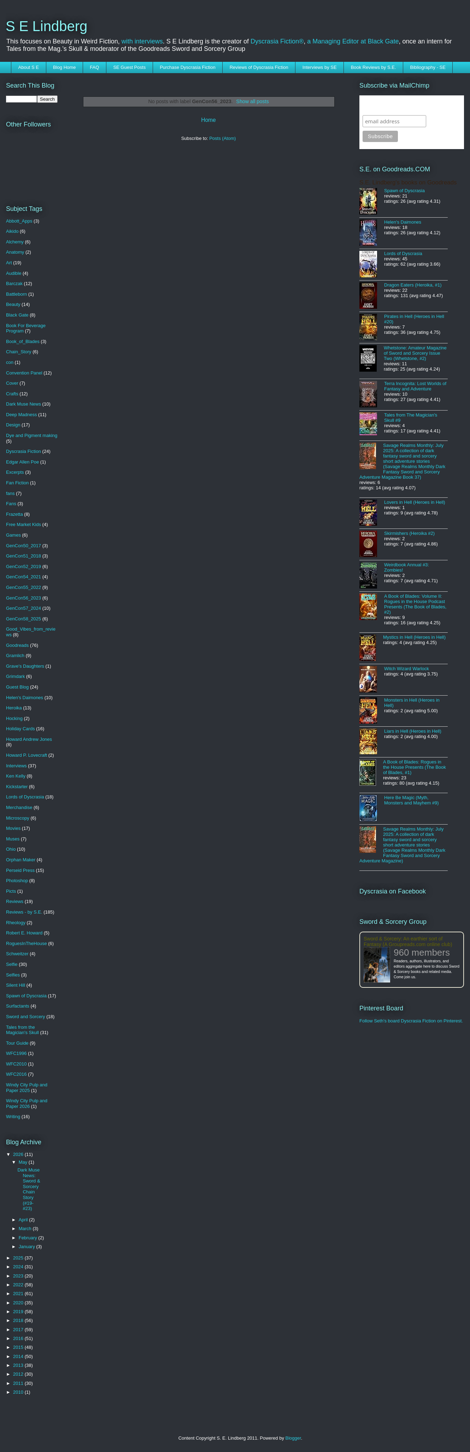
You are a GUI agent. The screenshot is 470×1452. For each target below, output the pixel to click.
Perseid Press (20, 870)
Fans (11, 503)
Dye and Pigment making (31, 435)
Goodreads (17, 645)
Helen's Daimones (24, 697)
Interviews (16, 765)
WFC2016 (16, 1074)
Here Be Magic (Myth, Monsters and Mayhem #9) (411, 800)
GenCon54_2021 (23, 576)
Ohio (11, 849)
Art (9, 262)
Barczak (14, 283)
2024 (19, 1266)
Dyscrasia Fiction (23, 451)
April (24, 1219)
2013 (19, 1365)
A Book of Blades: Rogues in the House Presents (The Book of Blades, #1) (414, 767)
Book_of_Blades (23, 341)
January (27, 1246)
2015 (19, 1347)
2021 (19, 1293)
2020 (19, 1302)
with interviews (142, 41)
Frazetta (14, 514)
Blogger (293, 1438)
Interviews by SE (319, 67)
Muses (12, 839)
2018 (19, 1320)
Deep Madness (21, 414)
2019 (19, 1311)
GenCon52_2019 (23, 566)
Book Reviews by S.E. (373, 67)
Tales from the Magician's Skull (22, 1030)
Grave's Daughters (25, 666)
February (29, 1237)
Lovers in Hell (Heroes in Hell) (414, 502)
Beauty (13, 304)
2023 (19, 1276)
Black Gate (17, 315)
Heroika (14, 707)
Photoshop (17, 880)
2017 (19, 1329)
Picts (11, 891)
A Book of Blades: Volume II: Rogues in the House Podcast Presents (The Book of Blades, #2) (415, 604)
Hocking (14, 718)
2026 (19, 1154)
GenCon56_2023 (23, 598)
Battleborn (16, 294)
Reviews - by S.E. (24, 912)
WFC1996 (16, 1053)
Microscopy (17, 818)
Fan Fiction (17, 482)
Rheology (15, 922)
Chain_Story (18, 351)
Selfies (13, 975)
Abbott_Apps (19, 221)
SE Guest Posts (129, 67)
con (9, 362)
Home (208, 120)
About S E (28, 67)
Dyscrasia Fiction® (277, 41)
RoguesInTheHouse (26, 943)
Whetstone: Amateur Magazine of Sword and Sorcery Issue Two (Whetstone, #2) (415, 353)
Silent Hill (15, 985)
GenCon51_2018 (23, 556)
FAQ (94, 67)
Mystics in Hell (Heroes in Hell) (414, 637)
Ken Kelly (15, 776)
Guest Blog (17, 687)
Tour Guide (17, 1043)
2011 (19, 1383)
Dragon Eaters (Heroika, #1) (413, 285)
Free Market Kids (23, 524)
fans (10, 493)
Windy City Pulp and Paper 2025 (26, 1087)
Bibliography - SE (428, 67)
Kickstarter (17, 786)
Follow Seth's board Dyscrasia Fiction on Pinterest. (411, 1020)
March (26, 1228)
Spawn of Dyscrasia (26, 995)
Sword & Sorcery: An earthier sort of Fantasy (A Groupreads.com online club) (408, 941)
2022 (19, 1284)
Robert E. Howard (24, 932)
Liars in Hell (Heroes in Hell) (412, 731)
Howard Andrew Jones (29, 739)
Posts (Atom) (222, 138)
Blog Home (64, 67)
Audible (13, 273)
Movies (13, 828)
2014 (19, 1356)
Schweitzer (17, 953)
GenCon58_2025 (23, 618)
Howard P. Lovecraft (26, 755)
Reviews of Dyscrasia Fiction (259, 67)
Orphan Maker (20, 859)
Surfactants (17, 1006)
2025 (19, 1258)
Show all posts (252, 101)
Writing (13, 1116)
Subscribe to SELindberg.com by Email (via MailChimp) (407, 105)
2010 (19, 1392)
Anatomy (15, 252)
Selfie (12, 964)
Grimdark (15, 676)
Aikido (12, 231)
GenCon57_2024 (23, 608)
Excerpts (15, 472)
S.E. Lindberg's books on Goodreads (408, 182)
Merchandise (19, 807)
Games (13, 535)
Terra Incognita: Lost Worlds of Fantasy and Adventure (415, 386)
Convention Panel (24, 373)
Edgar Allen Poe (22, 462)
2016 (19, 1338)
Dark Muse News (23, 404)
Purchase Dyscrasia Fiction (188, 67)
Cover (12, 383)
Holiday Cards (20, 728)
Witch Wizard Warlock (406, 668)
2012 (19, 1374)
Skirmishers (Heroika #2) (409, 533)
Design (13, 424)
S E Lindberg (46, 26)
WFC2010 (16, 1064)
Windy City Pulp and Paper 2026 (26, 1103)
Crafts (12, 393)
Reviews (14, 901)
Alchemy (15, 241)
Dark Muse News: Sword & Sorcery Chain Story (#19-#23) (28, 1189)
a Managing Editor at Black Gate (353, 41)
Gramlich (15, 655)
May (24, 1162)
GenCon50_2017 (23, 545)
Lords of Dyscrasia (25, 796)
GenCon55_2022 (23, 587)
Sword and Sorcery (25, 1016)
